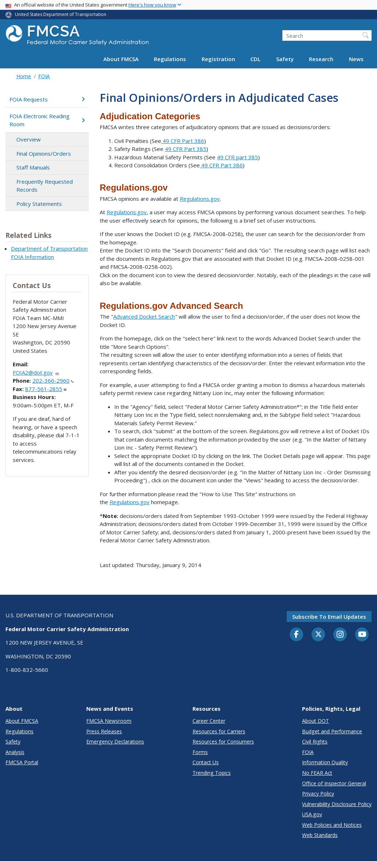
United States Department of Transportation (60, 14)
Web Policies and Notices (332, 824)
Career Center (209, 720)
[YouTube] (362, 634)
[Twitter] (318, 634)
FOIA (44, 76)
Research (321, 59)
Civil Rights (315, 741)
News (356, 59)
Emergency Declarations (115, 741)
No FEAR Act (317, 772)
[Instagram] (340, 635)
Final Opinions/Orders (43, 153)
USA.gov (312, 814)
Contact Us (206, 762)
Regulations (170, 59)
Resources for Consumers (223, 741)
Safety (285, 59)
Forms (200, 752)
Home (23, 76)
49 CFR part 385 (237, 157)
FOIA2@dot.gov (36, 372)
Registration (218, 59)
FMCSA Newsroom (108, 720)
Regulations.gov (200, 198)
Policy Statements (39, 203)
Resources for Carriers (219, 731)
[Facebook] (296, 634)
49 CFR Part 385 (185, 148)
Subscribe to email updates (329, 616)
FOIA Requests (47, 99)
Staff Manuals (33, 167)
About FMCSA (121, 59)
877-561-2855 (46, 388)
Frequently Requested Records (44, 186)
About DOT (315, 720)
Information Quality (325, 762)
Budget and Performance (332, 731)
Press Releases (104, 731)
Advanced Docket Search (144, 316)
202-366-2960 (53, 380)
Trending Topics (212, 772)
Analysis (14, 752)
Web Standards (320, 835)
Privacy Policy (318, 793)
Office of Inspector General (334, 783)
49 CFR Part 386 (182, 140)
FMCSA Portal (21, 762)
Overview (28, 139)
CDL (255, 59)
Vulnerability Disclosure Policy (337, 804)
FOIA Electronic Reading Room (47, 120)
